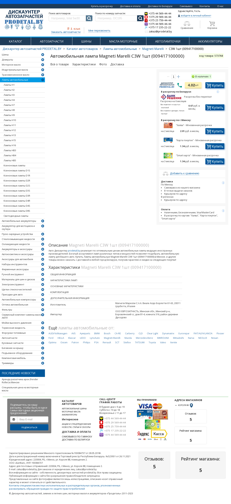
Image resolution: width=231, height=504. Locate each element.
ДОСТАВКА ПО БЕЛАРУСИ (76, 439)
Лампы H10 (10, 120)
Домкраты (7, 59)
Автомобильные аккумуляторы (19, 220)
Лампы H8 (9, 110)
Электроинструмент (13, 284)
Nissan (214, 337)
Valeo (163, 342)
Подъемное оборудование (17, 353)
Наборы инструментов (14, 264)
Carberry (129, 333)
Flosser (220, 333)
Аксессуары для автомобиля (17, 259)
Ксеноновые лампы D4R (17, 200)
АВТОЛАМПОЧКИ (167, 41)
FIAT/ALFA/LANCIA (203, 333)
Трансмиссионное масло (15, 74)
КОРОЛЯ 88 (186, 405)
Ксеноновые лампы (14, 165)
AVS (73, 333)
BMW (97, 333)
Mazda (128, 337)
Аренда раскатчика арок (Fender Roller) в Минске (20, 381)
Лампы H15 (10, 140)
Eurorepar (183, 333)
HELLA (61, 337)
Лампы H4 (9, 100)
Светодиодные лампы (16, 215)
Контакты (205, 6)
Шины (5, 54)
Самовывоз (186, 6)
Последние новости (18, 373)
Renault (107, 342)
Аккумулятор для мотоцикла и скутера (18, 227)
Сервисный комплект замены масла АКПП (22, 316)
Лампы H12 (10, 130)
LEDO (83, 337)
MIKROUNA (163, 337)
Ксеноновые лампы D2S (17, 185)
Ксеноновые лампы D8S (17, 210)
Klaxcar (72, 337)
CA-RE (118, 333)
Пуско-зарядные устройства (17, 234)
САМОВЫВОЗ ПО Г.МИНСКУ (77, 436)
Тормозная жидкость (13, 327)
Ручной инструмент (13, 274)
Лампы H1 (9, 84)
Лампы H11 (10, 125)
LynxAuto (95, 337)
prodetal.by (74, 250)
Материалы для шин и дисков (18, 279)
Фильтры (7, 309)
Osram (63, 342)
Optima (52, 342)
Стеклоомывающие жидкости (18, 239)
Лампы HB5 (10, 160)
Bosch (107, 333)
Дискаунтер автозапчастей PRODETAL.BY (32, 49)
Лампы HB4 (10, 155)
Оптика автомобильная (15, 304)
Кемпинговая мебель (14, 358)
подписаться (29, 427)
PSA (96, 342)
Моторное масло (11, 64)
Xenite (173, 342)
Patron (75, 342)
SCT (117, 342)
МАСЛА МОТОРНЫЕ (123, 41)
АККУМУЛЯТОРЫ (210, 41)
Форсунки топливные (14, 332)
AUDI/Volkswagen (58, 333)
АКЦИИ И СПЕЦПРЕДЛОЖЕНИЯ (76, 424)
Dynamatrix (168, 333)
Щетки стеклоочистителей (17, 289)
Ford (51, 337)
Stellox (127, 342)
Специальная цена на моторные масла (20, 389)
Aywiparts (85, 333)
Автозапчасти (9, 337)
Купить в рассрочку (102, 6)
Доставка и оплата (130, 6)
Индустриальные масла (15, 69)
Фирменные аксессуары (15, 269)
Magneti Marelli (153, 49)
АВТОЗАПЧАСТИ (52, 41)
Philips (86, 342)
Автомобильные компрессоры (19, 299)
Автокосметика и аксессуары (18, 254)
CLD (141, 333)
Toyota (152, 342)
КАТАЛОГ (15, 41)
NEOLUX (202, 337)
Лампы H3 (9, 94)
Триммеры (8, 363)
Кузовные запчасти (12, 343)
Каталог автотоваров (82, 49)
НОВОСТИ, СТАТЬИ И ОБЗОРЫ (76, 427)
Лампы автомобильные (120, 49)
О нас (220, 6)
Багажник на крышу (12, 348)
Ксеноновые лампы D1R (17, 175)
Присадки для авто (12, 294)
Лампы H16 (10, 145)
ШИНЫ (86, 41)
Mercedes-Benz (144, 337)
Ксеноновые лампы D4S (17, 205)
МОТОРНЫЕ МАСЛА (71, 411)
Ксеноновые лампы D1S (17, 170)
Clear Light (152, 333)
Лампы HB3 (10, 150)
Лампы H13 (10, 135)
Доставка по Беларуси (160, 6)
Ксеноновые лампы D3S (17, 190)
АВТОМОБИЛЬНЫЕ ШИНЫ (74, 408)
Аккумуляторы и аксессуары (17, 249)
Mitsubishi (178, 337)
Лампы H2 (9, 89)
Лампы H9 (9, 115)
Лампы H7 (9, 105)
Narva (191, 337)
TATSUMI (140, 342)
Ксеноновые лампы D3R (17, 195)
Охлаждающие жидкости (16, 244)
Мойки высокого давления (16, 322)
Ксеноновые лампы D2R (17, 180)
